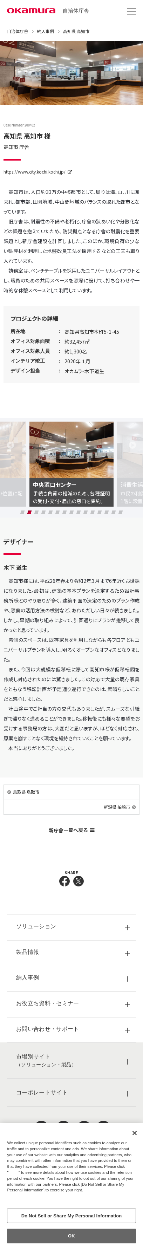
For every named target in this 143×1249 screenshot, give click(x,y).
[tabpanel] (71, 464)
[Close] (134, 1133)
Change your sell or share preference (43, 1202)
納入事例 (45, 31)
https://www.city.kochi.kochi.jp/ (35, 172)
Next (132, 445)
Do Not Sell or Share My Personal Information (71, 1215)
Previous (10, 445)
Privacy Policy (22, 1196)
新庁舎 (71, 830)
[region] (71, 1186)
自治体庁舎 (76, 10)
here (14, 1172)
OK (71, 1235)
